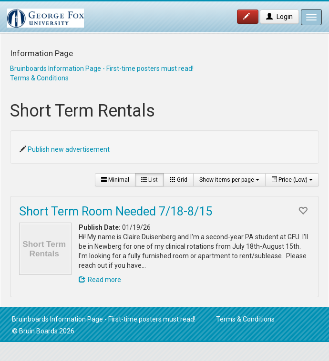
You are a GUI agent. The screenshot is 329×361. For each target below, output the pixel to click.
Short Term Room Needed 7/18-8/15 (115, 211)
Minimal (115, 179)
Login (279, 16)
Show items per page (229, 179)
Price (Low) (292, 179)
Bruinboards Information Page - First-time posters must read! (102, 68)
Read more (100, 279)
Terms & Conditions (39, 78)
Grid (178, 179)
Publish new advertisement (69, 149)
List (149, 179)
